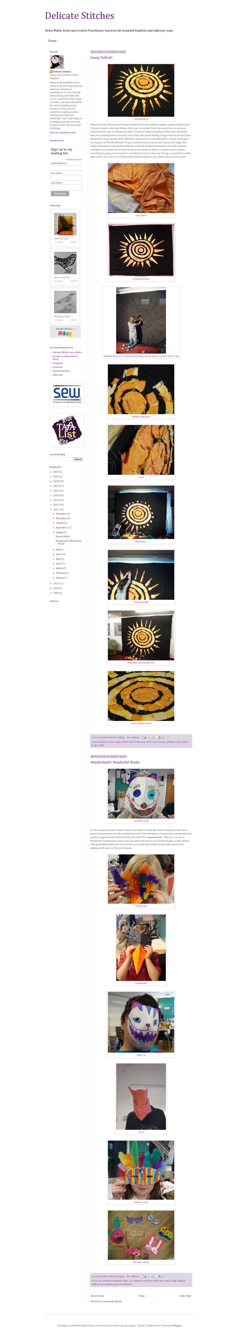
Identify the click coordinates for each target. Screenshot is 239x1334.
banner (111, 742)
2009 (56, 593)
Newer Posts (97, 1296)
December (61, 514)
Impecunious (155, 837)
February (61, 573)
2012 (56, 509)
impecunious (165, 1281)
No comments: (133, 737)
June (58, 554)
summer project (112, 1284)
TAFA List (57, 375)
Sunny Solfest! (101, 58)
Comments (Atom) (112, 1301)
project (101, 1284)
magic (174, 1281)
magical (181, 1281)
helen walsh (134, 742)
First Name (56, 173)
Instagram (58, 363)
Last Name (56, 182)
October (60, 523)
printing (170, 742)
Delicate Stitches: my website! (67, 352)
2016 (56, 491)
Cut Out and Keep (61, 371)
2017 (56, 486)
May (58, 559)
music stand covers (149, 742)
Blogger (177, 1326)
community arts (140, 1281)
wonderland (125, 1284)
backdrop (103, 742)
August (59, 532)
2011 (56, 584)
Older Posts (185, 1296)
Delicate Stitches (80, 16)
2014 (56, 500)
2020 (56, 472)
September (61, 528)
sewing (178, 742)
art (100, 1281)
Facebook (58, 367)
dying (118, 742)
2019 (56, 477)
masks (94, 1284)
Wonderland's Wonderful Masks (115, 762)
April (59, 564)
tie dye (95, 745)
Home (52, 40)
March (59, 568)
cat (130, 1281)
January (60, 578)
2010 (56, 588)
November (61, 518)
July (58, 549)
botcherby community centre (115, 1281)
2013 (56, 505)
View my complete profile (63, 132)
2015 (56, 495)
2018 (56, 481)
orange (162, 742)
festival (124, 742)
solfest (185, 742)
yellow (102, 745)
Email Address (59, 163)
